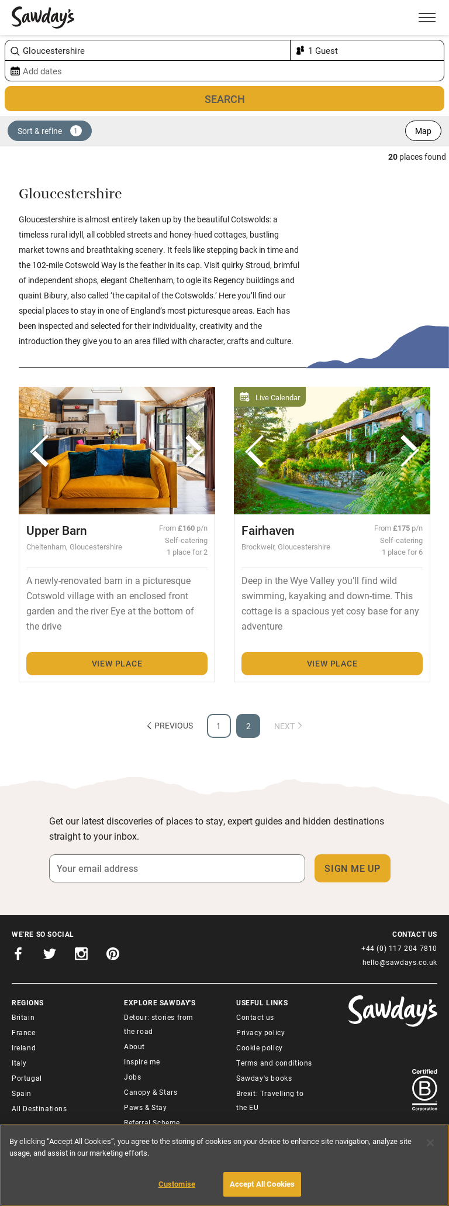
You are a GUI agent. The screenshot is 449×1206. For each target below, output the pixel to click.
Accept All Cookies (262, 1183)
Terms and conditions (274, 1062)
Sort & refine (50, 131)
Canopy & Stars (150, 1092)
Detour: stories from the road (159, 1024)
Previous (169, 725)
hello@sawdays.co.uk (399, 962)
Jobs (132, 1076)
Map (423, 130)
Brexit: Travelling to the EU (270, 1100)
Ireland (24, 1047)
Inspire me (142, 1061)
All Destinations (39, 1108)
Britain (23, 1017)
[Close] (430, 1143)
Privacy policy (260, 1032)
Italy (19, 1062)
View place (117, 663)
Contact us (255, 1017)
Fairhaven (268, 530)
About (134, 1046)
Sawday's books (264, 1078)
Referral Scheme (152, 1122)
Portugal (27, 1078)
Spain (22, 1093)
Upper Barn (56, 530)
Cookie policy (259, 1047)
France (24, 1032)
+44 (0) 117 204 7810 (399, 948)
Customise (176, 1183)
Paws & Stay (145, 1107)
